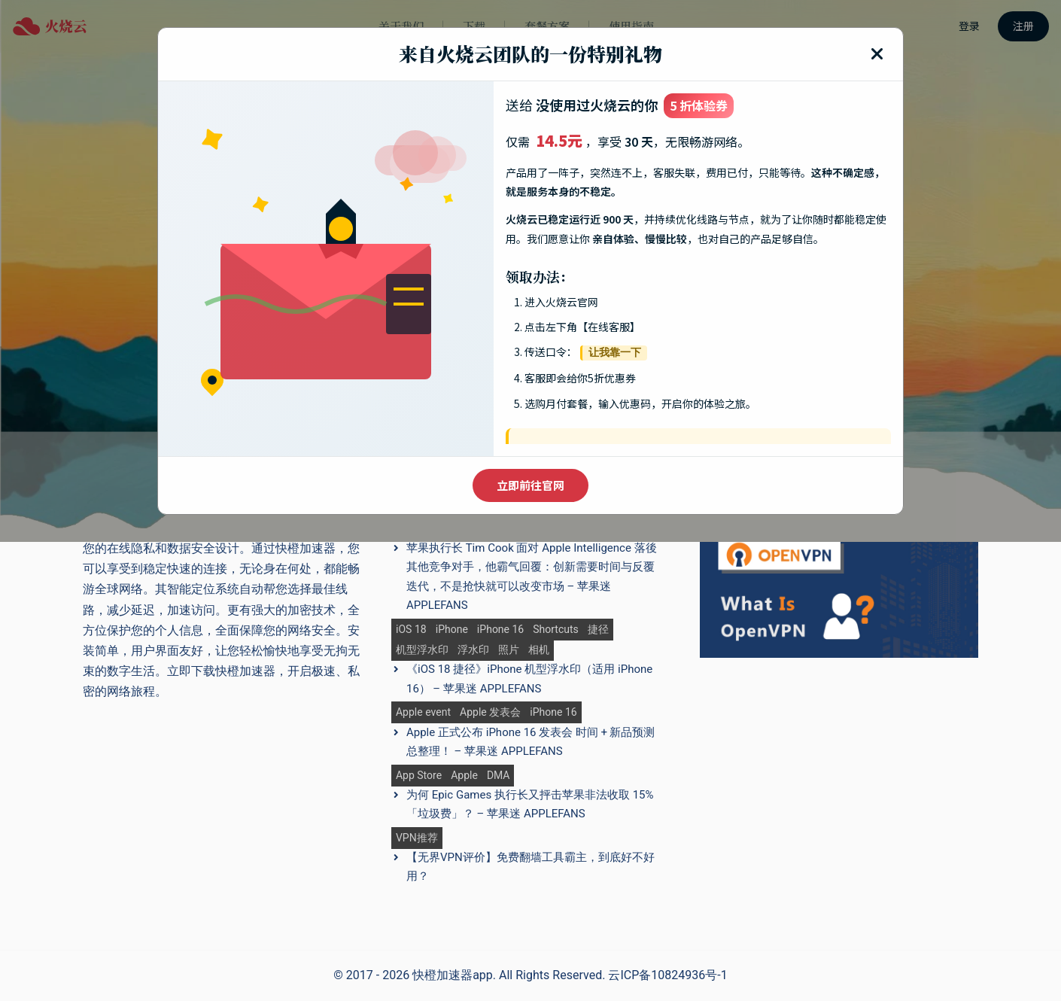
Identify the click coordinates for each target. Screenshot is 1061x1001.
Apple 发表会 (490, 712)
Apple (464, 775)
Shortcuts (556, 629)
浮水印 (473, 650)
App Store (419, 775)
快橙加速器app (452, 975)
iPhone (452, 629)
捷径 (598, 629)
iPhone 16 (500, 629)
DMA (498, 775)
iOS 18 (411, 629)
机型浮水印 (422, 650)
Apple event (423, 712)
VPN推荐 (417, 838)
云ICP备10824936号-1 (667, 975)
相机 (538, 650)
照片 (508, 650)
